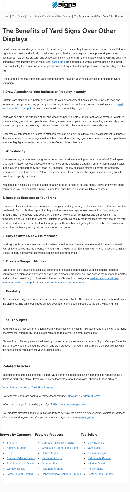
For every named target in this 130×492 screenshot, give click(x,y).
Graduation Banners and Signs (60, 448)
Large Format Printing (20, 474)
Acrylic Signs (95, 468)
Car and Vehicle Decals (21, 458)
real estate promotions (104, 278)
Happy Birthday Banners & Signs (61, 474)
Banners (12, 442)
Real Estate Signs (52, 468)
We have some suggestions (70, 404)
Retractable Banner (99, 458)
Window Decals (16, 468)
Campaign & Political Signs (58, 442)
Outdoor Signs (50, 463)
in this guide (86, 417)
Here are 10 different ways (84, 396)
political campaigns (23, 108)
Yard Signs (18, 16)
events (6, 282)
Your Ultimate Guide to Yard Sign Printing (49, 16)
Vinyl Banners (96, 442)
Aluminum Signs (16, 448)
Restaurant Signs (52, 458)
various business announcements (66, 282)
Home (5, 16)
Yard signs (58, 62)
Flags (10, 453)
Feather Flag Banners (101, 474)
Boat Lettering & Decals (21, 463)
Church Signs (50, 453)
